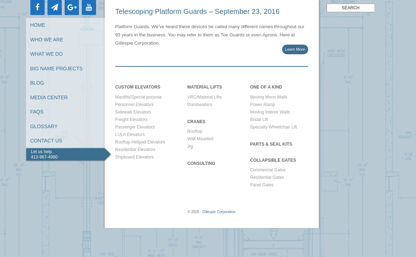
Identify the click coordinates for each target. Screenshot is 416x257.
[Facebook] (37, 7)
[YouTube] (89, 7)
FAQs (37, 112)
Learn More (295, 49)
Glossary (44, 126)
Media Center (49, 97)
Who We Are (47, 39)
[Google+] (72, 7)
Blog (37, 83)
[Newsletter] (54, 7)
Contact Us (46, 140)
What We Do (46, 54)
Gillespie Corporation (218, 212)
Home (37, 25)
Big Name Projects (56, 68)
